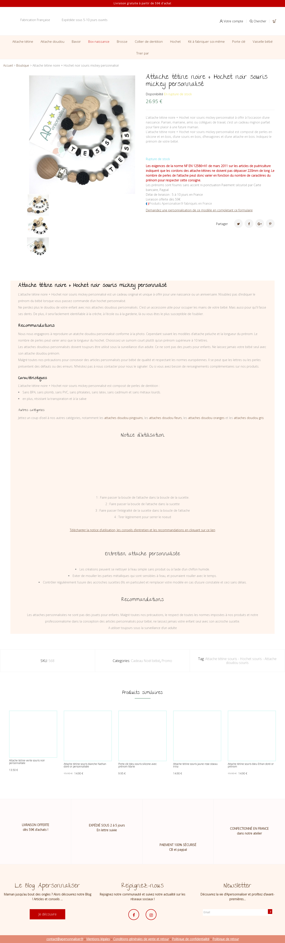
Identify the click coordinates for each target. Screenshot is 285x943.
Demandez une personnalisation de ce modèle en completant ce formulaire (199, 210)
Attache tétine (22, 41)
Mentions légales (98, 939)
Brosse (122, 41)
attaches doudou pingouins (123, 418)
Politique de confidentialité (190, 939)
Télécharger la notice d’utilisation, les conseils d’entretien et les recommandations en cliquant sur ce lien (142, 530)
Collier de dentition (149, 41)
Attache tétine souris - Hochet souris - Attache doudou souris (241, 660)
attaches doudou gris (249, 418)
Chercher (258, 21)
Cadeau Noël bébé (145, 660)
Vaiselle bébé (263, 41)
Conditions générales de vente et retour (141, 939)
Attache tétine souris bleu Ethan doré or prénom (251, 765)
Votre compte (231, 21)
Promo (166, 660)
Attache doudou (52, 41)
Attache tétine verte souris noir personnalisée (27, 762)
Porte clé (238, 41)
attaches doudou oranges (206, 418)
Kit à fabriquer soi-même (206, 41)
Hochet (175, 41)
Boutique (22, 65)
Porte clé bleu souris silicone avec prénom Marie (137, 765)
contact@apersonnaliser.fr (64, 939)
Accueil (8, 65)
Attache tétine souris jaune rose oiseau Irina (195, 765)
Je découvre (47, 914)
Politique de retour (226, 939)
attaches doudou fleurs (165, 418)
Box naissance (98, 41)
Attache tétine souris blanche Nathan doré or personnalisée (85, 765)
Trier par (142, 53)
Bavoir (76, 41)
